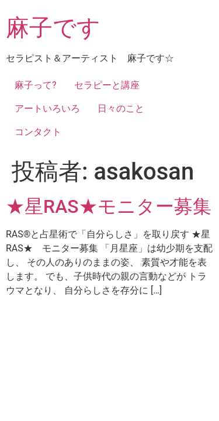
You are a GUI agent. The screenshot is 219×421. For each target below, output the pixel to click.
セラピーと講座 (107, 85)
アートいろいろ (47, 108)
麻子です (53, 28)
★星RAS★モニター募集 (108, 206)
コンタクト (38, 131)
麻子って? (36, 85)
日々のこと (121, 108)
